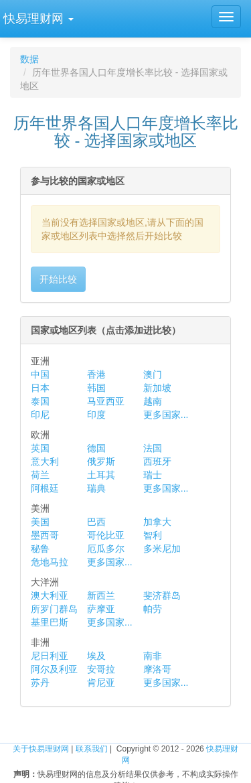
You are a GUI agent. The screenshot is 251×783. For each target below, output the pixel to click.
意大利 (45, 461)
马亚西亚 (105, 401)
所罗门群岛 (54, 608)
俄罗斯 (101, 461)
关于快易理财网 (41, 749)
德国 (96, 448)
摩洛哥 (157, 669)
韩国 (96, 387)
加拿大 (157, 521)
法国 (152, 448)
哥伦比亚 (105, 535)
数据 (29, 59)
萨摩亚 (101, 608)
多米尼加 (162, 548)
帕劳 (152, 608)
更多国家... (166, 414)
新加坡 (157, 387)
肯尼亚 (101, 682)
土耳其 (101, 475)
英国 (40, 448)
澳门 (152, 374)
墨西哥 (45, 535)
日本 (40, 387)
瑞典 (96, 488)
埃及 (96, 655)
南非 (152, 655)
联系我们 (92, 749)
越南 (152, 401)
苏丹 (40, 682)
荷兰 (40, 475)
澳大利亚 (49, 595)
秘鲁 (40, 548)
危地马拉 (49, 562)
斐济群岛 (162, 595)
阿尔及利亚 (54, 669)
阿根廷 (45, 488)
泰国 (40, 401)
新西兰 (101, 595)
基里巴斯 (49, 622)
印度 (96, 414)
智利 (152, 535)
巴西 (96, 521)
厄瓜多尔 (105, 548)
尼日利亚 (49, 655)
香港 (96, 374)
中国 (40, 374)
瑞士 (152, 475)
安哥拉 (101, 669)
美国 (40, 521)
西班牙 (157, 461)
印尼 (40, 414)
